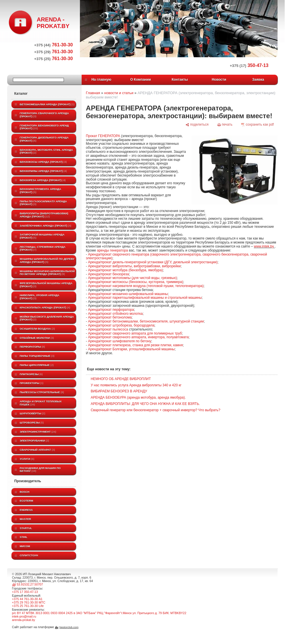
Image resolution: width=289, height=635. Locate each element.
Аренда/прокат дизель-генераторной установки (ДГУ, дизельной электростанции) (152, 262)
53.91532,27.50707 (30, 584)
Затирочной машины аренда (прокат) (42, 236)
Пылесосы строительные (42, 392)
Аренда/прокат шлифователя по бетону (119, 341)
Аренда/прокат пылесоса (108, 329)
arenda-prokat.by (23, 620)
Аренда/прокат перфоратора (111, 310)
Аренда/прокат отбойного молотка (115, 314)
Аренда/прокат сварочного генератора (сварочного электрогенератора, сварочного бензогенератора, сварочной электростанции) (176, 256)
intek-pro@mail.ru (24, 616)
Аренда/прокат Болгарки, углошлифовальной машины (131, 349)
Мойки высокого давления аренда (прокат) (47, 318)
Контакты (180, 80)
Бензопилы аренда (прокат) (43, 171)
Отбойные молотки (37, 338)
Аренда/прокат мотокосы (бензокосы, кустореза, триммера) (135, 282)
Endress (26, 510)
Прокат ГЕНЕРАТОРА (103, 136)
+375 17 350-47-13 (25, 592)
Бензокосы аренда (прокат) (43, 162)
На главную (101, 80)
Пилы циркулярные (37, 365)
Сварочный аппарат (37, 449)
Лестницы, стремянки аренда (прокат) (43, 249)
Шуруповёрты (32, 413)
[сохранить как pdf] (257, 124)
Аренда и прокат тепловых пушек (41, 403)
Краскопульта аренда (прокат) (45, 307)
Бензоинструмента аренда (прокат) (40, 191)
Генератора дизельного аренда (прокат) (44, 139)
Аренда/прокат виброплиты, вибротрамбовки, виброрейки (134, 266)
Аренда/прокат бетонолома (109, 317)
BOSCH (25, 491)
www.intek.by (264, 246)
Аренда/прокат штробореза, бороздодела (121, 325)
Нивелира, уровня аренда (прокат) (39, 297)
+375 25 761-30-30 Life (28, 606)
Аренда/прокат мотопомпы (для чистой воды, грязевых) (132, 278)
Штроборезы (32, 422)
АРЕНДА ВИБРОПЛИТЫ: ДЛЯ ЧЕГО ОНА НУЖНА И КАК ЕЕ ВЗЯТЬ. (145, 404)
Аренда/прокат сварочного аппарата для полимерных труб (135, 333)
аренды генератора (112, 250)
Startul (26, 528)
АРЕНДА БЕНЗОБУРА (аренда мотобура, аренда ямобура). (138, 397)
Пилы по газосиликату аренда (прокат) (43, 203)
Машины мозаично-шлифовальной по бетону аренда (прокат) (47, 273)
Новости (219, 80)
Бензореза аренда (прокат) (43, 180)
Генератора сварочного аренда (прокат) (44, 115)
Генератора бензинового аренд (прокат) (44, 127)
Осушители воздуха (37, 328)
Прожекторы (32, 383)
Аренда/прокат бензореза (108, 274)
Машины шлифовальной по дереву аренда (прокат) (47, 261)
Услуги (27, 459)
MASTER (25, 519)
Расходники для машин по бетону (40, 470)
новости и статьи (118, 93)
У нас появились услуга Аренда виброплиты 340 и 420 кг (136, 385)
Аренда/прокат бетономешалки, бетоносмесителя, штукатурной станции (146, 321)
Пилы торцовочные (37, 356)
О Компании (140, 80)
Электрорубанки (34, 440)
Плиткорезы (31, 374)
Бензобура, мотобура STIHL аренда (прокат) (46, 152)
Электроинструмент (38, 431)
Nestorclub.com (68, 627)
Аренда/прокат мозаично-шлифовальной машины (128, 294)
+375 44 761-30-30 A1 (27, 599)
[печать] (224, 124)
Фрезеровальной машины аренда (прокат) (46, 285)
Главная (93, 93)
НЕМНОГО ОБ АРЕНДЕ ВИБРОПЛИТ (121, 379)
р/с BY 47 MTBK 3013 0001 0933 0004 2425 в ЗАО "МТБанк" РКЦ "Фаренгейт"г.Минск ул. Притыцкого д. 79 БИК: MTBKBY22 (99, 613)
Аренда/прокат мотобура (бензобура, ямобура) (125, 270)
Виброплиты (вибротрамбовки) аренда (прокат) (44, 215)
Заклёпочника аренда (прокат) (45, 225)
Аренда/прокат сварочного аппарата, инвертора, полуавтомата (138, 337)
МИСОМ (25, 546)
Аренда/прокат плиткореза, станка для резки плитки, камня (135, 345)
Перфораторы (32, 346)
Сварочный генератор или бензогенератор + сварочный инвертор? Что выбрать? (155, 410)
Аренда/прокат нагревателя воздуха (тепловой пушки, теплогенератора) (146, 286)
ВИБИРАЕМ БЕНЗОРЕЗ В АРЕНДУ (119, 391)
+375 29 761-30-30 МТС (28, 602)
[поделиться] (197, 124)
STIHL (23, 537)
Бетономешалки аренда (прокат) (47, 104)
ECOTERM (26, 500)
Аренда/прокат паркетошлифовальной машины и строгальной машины (145, 298)
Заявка (258, 80)
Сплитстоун (29, 555)
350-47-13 (249, 65)
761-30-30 (53, 44)
